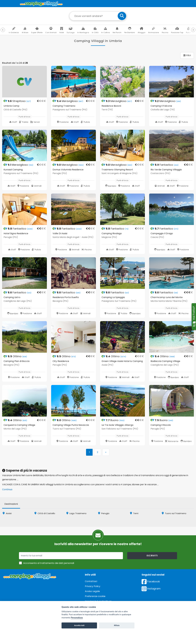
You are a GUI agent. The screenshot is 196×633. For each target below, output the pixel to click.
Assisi (7, 513)
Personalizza (77, 618)
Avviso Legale (92, 591)
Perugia (103, 513)
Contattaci (91, 581)
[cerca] (122, 16)
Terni (134, 513)
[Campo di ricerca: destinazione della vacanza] (98, 16)
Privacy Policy (92, 586)
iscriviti (152, 555)
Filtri (187, 55)
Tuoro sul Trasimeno (174, 513)
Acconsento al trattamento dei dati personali (48, 563)
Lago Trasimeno (76, 513)
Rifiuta (116, 625)
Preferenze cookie (95, 596)
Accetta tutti (79, 625)
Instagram (151, 588)
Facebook (151, 581)
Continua (7, 489)
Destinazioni (11, 504)
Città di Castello (44, 513)
